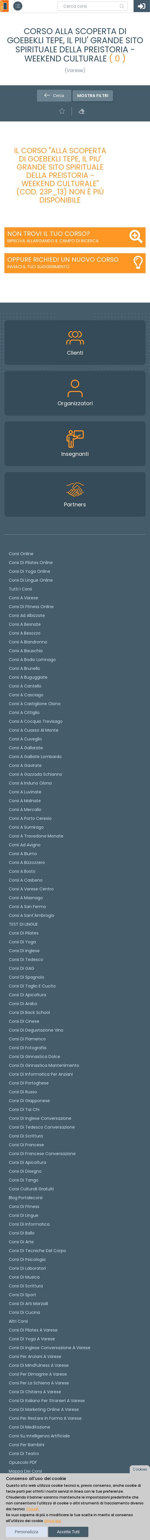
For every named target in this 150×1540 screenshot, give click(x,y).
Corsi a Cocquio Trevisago (36, 721)
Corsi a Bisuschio (26, 651)
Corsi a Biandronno (28, 642)
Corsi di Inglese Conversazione (40, 1118)
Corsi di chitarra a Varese (35, 1392)
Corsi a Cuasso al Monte (33, 730)
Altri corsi (18, 1321)
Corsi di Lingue (23, 1215)
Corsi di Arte (21, 1242)
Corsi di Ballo (22, 1233)
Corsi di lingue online (31, 580)
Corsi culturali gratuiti (31, 1189)
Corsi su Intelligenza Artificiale (39, 1436)
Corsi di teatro (24, 1453)
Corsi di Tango (23, 1180)
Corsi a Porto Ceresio (30, 818)
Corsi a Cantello (25, 686)
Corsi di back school (29, 1012)
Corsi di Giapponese (29, 1101)
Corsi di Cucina (24, 1312)
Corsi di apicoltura (27, 995)
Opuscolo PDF (23, 1462)
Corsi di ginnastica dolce (34, 1057)
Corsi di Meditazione (29, 1427)
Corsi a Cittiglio (24, 712)
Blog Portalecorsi (26, 1198)
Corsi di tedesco (26, 959)
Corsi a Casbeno (26, 880)
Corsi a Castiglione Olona (34, 704)
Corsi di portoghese (29, 1083)
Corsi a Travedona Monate (36, 836)
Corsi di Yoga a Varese (32, 1339)
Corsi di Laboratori (27, 1268)
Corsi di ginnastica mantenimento (44, 1065)
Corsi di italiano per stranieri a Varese (47, 1401)
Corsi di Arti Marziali (28, 1304)
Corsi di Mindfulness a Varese (39, 1365)
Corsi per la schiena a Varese (39, 1383)
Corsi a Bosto (22, 871)
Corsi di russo (23, 1092)
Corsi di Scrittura (26, 1286)
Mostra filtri (92, 96)
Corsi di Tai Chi (24, 1109)
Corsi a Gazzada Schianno (35, 774)
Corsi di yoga (22, 942)
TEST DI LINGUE (23, 924)
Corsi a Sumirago (26, 827)
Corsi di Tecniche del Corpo (37, 1251)
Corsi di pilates (23, 933)
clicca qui (52, 1520)
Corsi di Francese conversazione (42, 1154)
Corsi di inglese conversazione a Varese (49, 1348)
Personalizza (26, 1531)
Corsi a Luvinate (25, 792)
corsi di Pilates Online (31, 562)
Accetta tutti (68, 1531)
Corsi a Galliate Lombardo (35, 757)
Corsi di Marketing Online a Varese (44, 1409)
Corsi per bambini (26, 1445)
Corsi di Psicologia (27, 1259)
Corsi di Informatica (29, 1224)
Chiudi (32, 1508)
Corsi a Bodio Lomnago (32, 660)
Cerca (54, 95)
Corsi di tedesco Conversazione (42, 1127)
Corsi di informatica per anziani (41, 1074)
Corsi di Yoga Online (29, 571)
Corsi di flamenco (27, 1039)
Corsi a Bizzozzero (27, 862)
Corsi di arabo (23, 1004)
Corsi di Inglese (24, 951)
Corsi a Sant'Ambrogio (31, 915)
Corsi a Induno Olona (30, 783)
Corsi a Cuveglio (25, 739)
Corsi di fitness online (31, 607)
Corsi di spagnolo (26, 977)
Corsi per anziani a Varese (35, 1356)
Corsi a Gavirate (25, 765)
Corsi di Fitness (24, 1206)
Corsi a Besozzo (25, 633)
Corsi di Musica (24, 1277)
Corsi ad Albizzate (27, 615)
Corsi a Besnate (25, 624)
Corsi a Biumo (23, 854)
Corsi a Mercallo (25, 809)
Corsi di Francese (26, 1145)
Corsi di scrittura (26, 1136)
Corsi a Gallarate (26, 748)
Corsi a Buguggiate (28, 677)
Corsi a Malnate (25, 801)
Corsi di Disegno (25, 1171)
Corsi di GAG (21, 968)
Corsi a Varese (23, 598)
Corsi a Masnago (26, 898)
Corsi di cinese (24, 1021)
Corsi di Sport (22, 1295)
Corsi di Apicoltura (27, 1162)
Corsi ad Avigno (25, 845)
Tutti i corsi (20, 589)
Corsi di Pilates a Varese (33, 1330)
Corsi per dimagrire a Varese (38, 1374)
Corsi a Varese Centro (31, 889)
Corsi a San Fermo (27, 907)
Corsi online (21, 554)
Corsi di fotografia (27, 1048)
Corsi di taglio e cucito (32, 986)
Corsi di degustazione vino (36, 1030)
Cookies (140, 1469)
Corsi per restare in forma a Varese (45, 1418)
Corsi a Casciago (26, 695)
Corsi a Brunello (24, 668)
